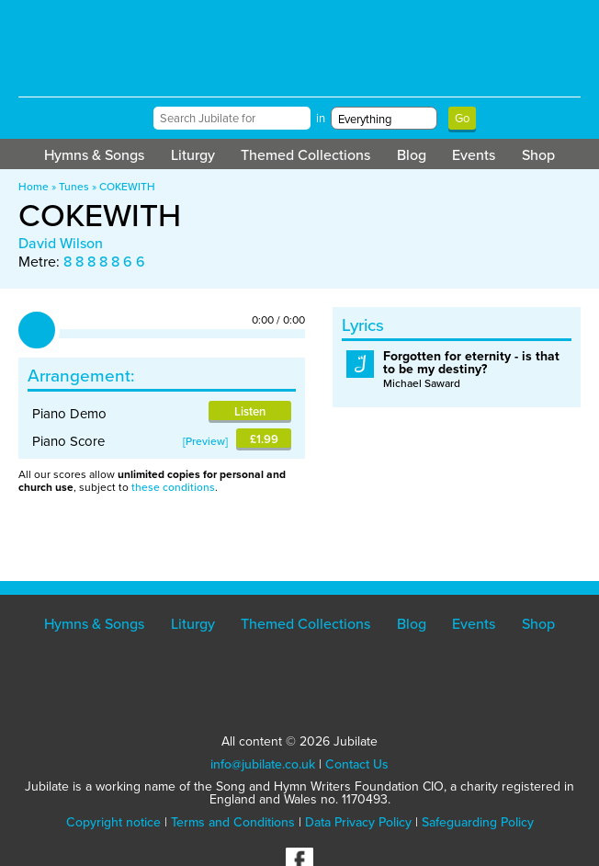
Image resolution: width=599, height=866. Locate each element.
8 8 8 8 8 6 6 (104, 261)
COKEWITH (127, 186)
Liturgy (193, 154)
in (320, 118)
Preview (205, 441)
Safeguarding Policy (478, 822)
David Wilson (60, 243)
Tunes (74, 186)
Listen (250, 411)
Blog (411, 154)
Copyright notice (113, 822)
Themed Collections (305, 154)
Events (473, 154)
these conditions (173, 487)
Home (33, 186)
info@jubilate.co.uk (262, 764)
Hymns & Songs (94, 154)
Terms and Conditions (233, 822)
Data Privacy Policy (358, 822)
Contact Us (357, 764)
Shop (538, 154)
